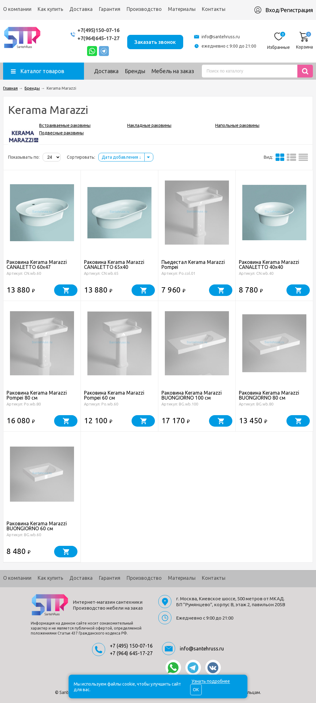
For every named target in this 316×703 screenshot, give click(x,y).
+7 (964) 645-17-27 (131, 653)
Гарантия (109, 9)
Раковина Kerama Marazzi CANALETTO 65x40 (114, 264)
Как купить (50, 9)
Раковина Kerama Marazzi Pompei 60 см (114, 395)
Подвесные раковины (61, 132)
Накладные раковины (149, 125)
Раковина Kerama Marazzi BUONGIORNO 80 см (269, 395)
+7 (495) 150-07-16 (131, 646)
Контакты (213, 9)
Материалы (182, 9)
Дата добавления (121, 157)
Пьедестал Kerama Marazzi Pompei (193, 264)
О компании (17, 9)
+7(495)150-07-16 (94, 30)
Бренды (135, 71)
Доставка (81, 9)
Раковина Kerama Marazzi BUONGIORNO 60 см (37, 526)
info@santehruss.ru (221, 36)
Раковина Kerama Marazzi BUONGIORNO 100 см (191, 395)
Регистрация (297, 10)
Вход (272, 10)
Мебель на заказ (172, 71)
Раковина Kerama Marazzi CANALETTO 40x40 (269, 264)
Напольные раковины (237, 125)
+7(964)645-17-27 (94, 38)
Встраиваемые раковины (65, 125)
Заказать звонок (153, 41)
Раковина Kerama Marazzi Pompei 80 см (37, 395)
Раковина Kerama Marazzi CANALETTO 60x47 (37, 264)
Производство (144, 9)
